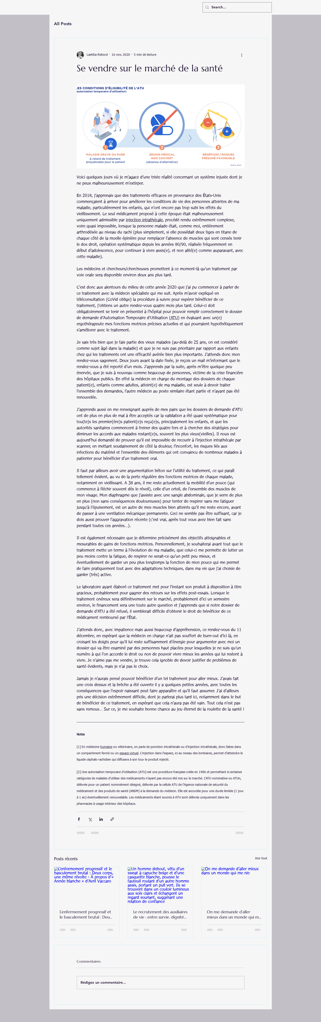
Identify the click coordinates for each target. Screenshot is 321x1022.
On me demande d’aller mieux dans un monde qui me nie (234, 914)
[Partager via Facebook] (79, 819)
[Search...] (236, 7)
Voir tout (261, 858)
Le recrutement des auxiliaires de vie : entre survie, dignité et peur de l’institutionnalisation (160, 914)
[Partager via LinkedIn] (101, 819)
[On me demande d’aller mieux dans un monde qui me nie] (234, 885)
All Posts (62, 23)
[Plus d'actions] (242, 55)
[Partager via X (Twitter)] (90, 819)
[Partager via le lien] (112, 819)
